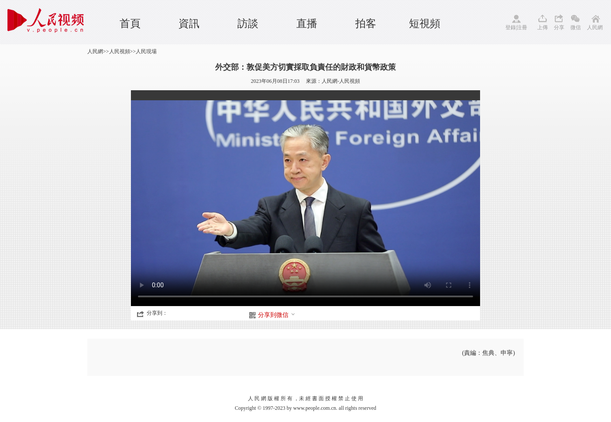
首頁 (130, 23)
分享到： (157, 313)
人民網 (595, 27)
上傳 (542, 27)
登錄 (510, 27)
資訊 (188, 23)
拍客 (365, 23)
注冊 (522, 27)
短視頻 (424, 23)
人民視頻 (119, 51)
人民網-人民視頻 (341, 81)
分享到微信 (276, 315)
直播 (306, 23)
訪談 (247, 23)
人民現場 (146, 51)
